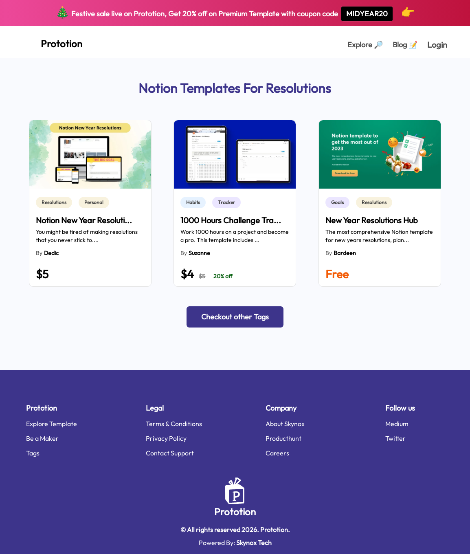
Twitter (395, 438)
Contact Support (170, 453)
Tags (33, 453)
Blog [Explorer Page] (405, 44)
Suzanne (199, 253)
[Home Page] (52, 42)
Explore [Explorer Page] (365, 44)
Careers (277, 453)
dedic (51, 253)
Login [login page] (437, 45)
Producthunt (283, 438)
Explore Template (51, 424)
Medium (397, 424)
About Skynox (285, 424)
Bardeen (345, 253)
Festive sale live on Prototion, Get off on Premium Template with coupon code (235, 13)
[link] (55, 202)
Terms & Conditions (174, 424)
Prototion (235, 512)
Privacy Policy (166, 438)
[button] (235, 317)
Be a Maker (42, 438)
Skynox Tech (254, 543)
